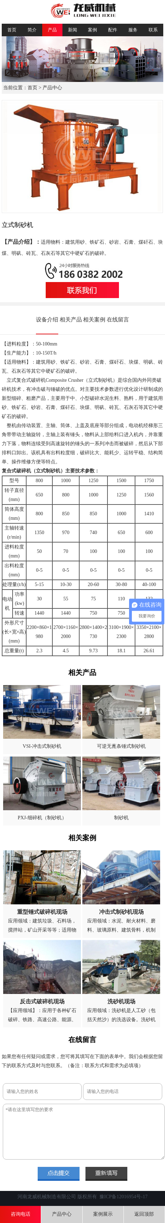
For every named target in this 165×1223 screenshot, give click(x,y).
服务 (132, 29)
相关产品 (71, 319)
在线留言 (118, 319)
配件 (112, 29)
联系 (153, 29)
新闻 (72, 29)
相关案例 (94, 319)
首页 (11, 29)
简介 (32, 29)
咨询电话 (20, 1214)
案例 (92, 29)
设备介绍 (47, 319)
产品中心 (52, 87)
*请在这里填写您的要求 (84, 1132)
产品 (52, 29)
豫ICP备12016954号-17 (123, 1196)
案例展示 (103, 1214)
